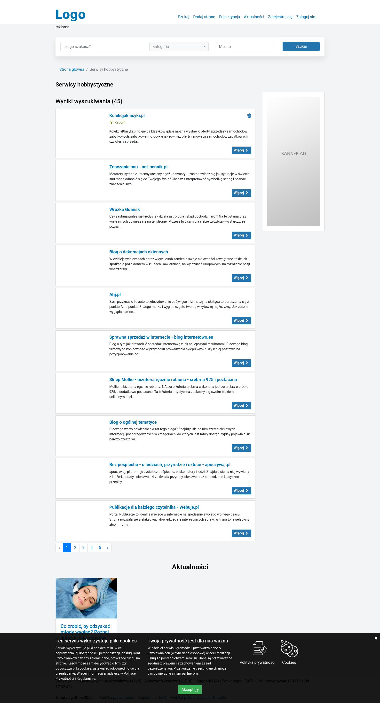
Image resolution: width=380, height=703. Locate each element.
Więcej (241, 150)
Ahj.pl (115, 294)
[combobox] (179, 46)
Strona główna (71, 69)
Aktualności (254, 17)
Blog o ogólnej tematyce (133, 422)
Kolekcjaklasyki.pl (127, 115)
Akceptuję (190, 689)
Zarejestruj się (280, 17)
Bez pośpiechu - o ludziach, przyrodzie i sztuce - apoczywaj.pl (169, 464)
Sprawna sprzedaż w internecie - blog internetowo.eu (161, 337)
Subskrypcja (229, 17)
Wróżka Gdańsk (124, 209)
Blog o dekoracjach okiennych (138, 251)
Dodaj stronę (204, 17)
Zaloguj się (305, 17)
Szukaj (183, 17)
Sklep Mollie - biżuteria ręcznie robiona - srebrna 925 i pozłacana (173, 379)
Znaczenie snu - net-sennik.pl (138, 166)
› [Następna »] (107, 547)
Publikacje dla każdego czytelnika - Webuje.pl (154, 507)
